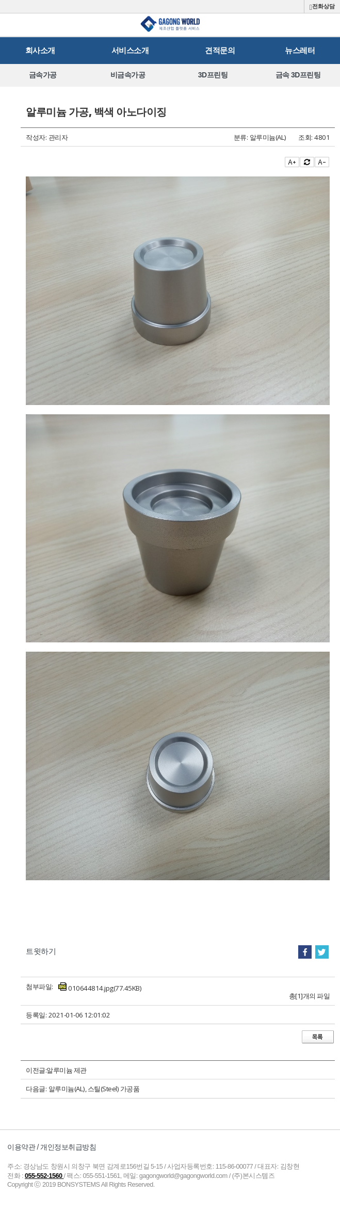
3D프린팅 (213, 75)
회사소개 (40, 50)
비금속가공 (127, 75)
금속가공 (43, 75)
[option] (42, 75)
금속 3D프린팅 (298, 75)
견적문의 (220, 50)
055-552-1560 (44, 1175)
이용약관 (21, 1147)
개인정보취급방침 (68, 1147)
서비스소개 (130, 50)
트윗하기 (41, 951)
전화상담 (322, 7)
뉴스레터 (300, 50)
